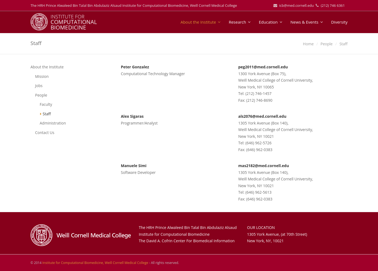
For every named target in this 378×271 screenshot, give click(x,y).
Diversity (339, 22)
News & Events (306, 22)
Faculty (46, 104)
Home (308, 43)
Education (270, 22)
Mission (42, 76)
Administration (53, 123)
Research (240, 22)
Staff (47, 113)
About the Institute (200, 22)
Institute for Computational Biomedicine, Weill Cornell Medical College (95, 262)
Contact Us (44, 132)
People (327, 43)
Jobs (39, 85)
